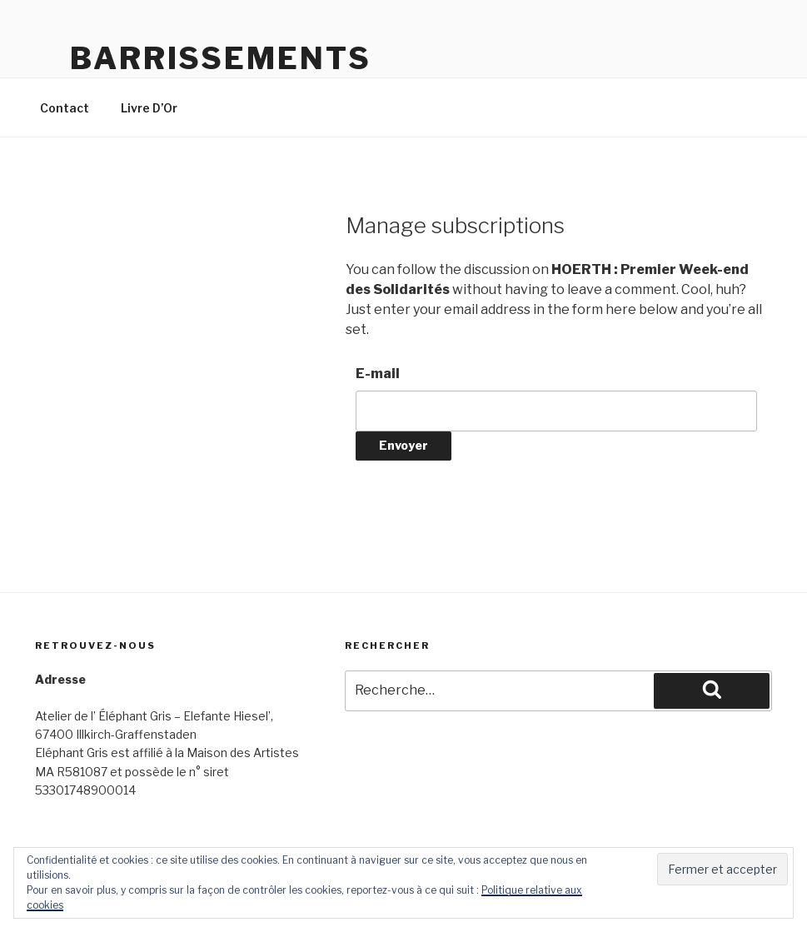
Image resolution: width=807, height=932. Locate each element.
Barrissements (220, 58)
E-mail (378, 373)
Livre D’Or (149, 108)
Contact (64, 108)
